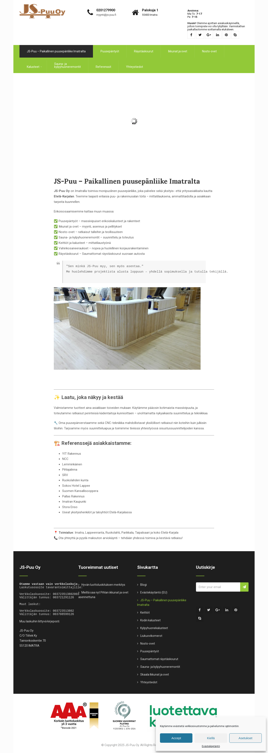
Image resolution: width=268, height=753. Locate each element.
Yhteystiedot (134, 65)
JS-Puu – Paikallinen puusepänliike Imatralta (56, 49)
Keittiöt (145, 609)
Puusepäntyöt (109, 49)
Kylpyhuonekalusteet (154, 625)
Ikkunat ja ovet (177, 49)
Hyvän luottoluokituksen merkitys (103, 581)
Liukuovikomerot (151, 632)
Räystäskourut (143, 49)
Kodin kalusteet (150, 617)
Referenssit (103, 65)
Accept (176, 738)
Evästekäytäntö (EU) (153, 589)
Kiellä (211, 738)
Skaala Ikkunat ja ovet (154, 671)
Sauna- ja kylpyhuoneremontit (67, 63)
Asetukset (245, 738)
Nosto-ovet (209, 49)
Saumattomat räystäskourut (159, 656)
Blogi (143, 581)
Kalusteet (34, 65)
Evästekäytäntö (211, 746)
